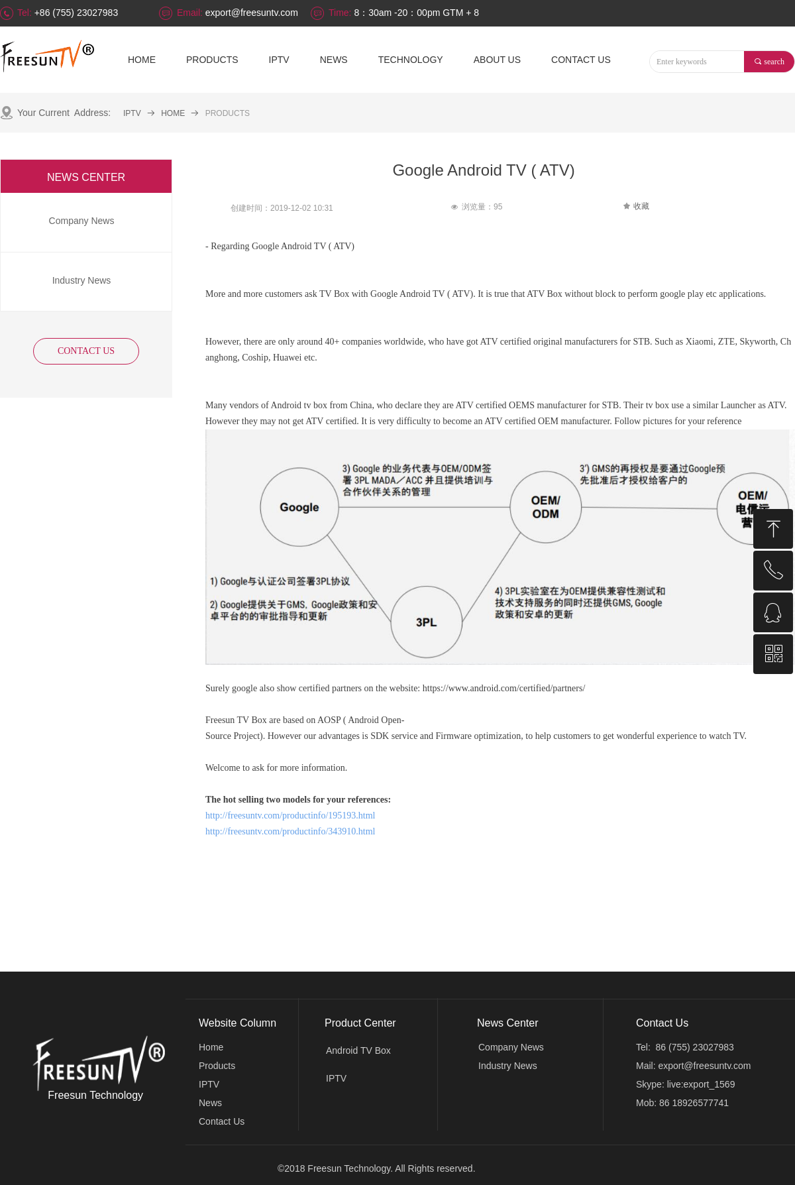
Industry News (507, 1065)
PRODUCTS (227, 113)
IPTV (132, 113)
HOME (173, 113)
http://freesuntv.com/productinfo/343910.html (290, 831)
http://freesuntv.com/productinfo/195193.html (290, 815)
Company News (511, 1047)
